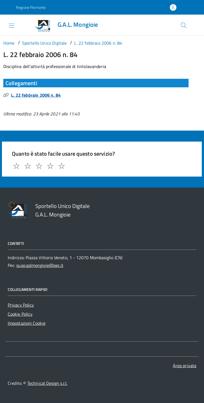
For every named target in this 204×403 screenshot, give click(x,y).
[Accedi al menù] (7, 24)
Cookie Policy (20, 314)
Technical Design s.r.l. (47, 383)
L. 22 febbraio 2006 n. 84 (36, 95)
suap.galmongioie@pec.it (39, 265)
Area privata (184, 365)
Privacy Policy (21, 305)
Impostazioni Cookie (26, 323)
